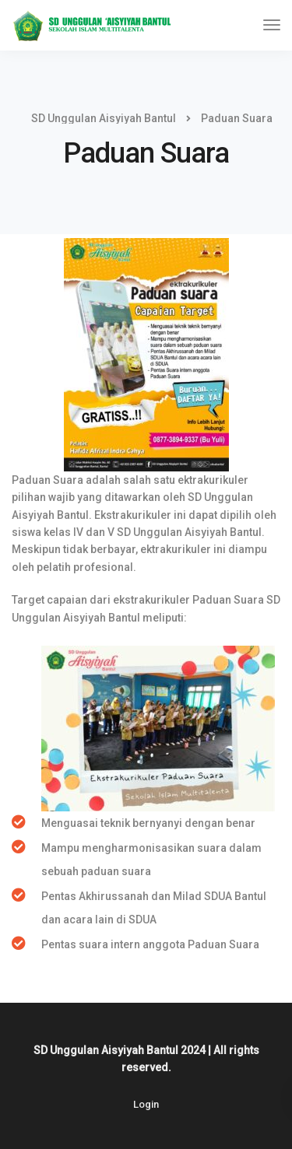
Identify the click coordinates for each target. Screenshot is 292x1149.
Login (146, 1104)
